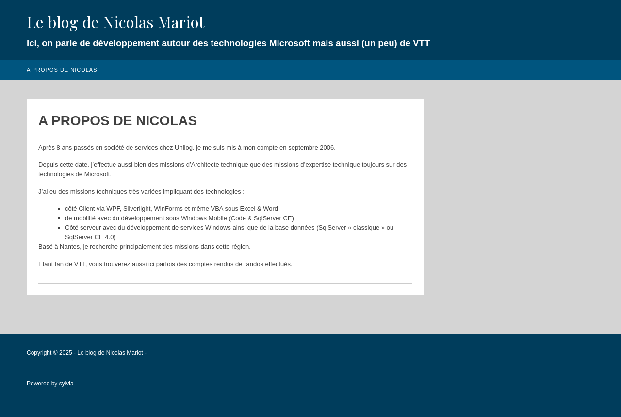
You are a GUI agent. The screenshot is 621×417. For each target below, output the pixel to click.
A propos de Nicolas (62, 70)
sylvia (66, 383)
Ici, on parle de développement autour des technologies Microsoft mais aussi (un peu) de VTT (228, 43)
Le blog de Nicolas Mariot (115, 21)
